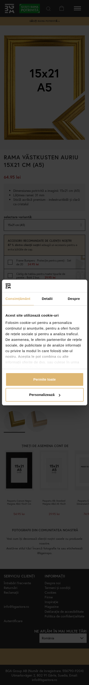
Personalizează (44, 395)
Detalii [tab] (47, 299)
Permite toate (44, 379)
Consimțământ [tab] (17, 299)
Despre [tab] (74, 299)
